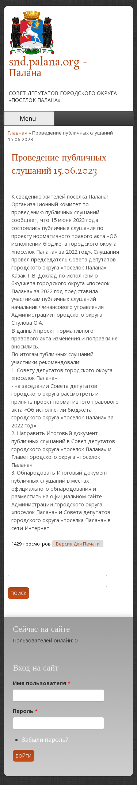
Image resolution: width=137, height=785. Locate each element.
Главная (17, 132)
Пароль (25, 710)
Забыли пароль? (45, 740)
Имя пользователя (42, 683)
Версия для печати (78, 544)
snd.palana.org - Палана (48, 67)
